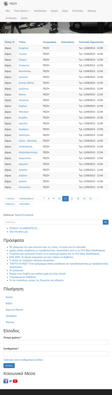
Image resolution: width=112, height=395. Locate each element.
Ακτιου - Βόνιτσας (28, 141)
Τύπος (10, 42)
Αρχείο (54, 11)
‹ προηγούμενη (26, 198)
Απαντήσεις (67, 42)
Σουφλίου (23, 48)
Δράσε (24, 18)
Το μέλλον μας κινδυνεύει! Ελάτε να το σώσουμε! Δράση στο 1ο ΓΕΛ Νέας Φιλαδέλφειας (54, 254)
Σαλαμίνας (24, 65)
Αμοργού (23, 77)
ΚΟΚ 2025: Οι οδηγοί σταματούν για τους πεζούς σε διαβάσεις (41, 257)
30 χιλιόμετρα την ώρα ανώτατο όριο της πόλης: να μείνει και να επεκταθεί (47, 247)
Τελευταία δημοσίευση (91, 42)
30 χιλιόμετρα (16, 270)
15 (90, 198)
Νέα (8, 11)
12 (71, 198)
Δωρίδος (23, 117)
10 (59, 198)
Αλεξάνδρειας (26, 146)
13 (78, 198)
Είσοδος (9, 365)
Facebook (28, 215)
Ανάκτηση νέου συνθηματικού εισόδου (23, 360)
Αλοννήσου (24, 187)
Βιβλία (9, 303)
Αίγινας (22, 94)
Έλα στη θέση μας (18, 231)
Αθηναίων (24, 112)
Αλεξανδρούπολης (28, 152)
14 (84, 198)
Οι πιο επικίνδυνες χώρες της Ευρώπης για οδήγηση (36, 280)
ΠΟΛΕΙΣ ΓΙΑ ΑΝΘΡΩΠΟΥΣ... (24, 228)
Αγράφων (24, 129)
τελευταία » (25, 204)
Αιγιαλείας (24, 100)
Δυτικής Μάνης (26, 83)
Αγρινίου (23, 123)
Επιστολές (77, 11)
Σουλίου (23, 54)
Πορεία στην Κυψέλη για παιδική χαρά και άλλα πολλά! (37, 273)
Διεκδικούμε (40, 11)
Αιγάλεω (23, 106)
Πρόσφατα (11, 316)
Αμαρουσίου (25, 158)
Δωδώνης (24, 88)
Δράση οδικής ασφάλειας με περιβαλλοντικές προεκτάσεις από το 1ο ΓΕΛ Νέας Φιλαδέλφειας (57, 250)
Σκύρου (22, 59)
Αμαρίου (23, 170)
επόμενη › (10, 204)
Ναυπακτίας (25, 71)
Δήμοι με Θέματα (14, 309)
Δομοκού (23, 164)
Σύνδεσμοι (11, 18)
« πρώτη (9, 198)
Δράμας (23, 181)
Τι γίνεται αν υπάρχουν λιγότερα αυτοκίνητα (31, 260)
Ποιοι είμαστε (22, 11)
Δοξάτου (23, 175)
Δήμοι (65, 11)
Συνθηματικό (11, 348)
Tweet (17, 215)
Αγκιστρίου (24, 135)
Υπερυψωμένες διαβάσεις (22, 277)
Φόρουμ (92, 11)
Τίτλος (22, 42)
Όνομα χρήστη (12, 337)
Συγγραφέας (49, 42)
